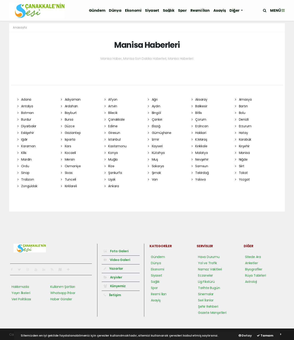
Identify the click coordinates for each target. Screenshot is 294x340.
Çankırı (155, 119)
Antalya (25, 106)
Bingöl (154, 112)
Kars (66, 146)
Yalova (199, 179)
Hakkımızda (20, 286)
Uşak (110, 179)
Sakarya (156, 166)
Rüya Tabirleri (255, 275)
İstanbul (113, 139)
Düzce (68, 126)
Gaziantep (71, 132)
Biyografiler (253, 269)
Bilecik (111, 112)
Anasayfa (20, 27)
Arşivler (113, 277)
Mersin (68, 159)
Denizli (242, 119)
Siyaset (152, 10)
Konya (111, 152)
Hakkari (199, 132)
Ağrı (153, 99)
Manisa (242, 152)
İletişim (112, 295)
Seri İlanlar (206, 300)
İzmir (153, 139)
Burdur (24, 119)
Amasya (243, 99)
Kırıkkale (199, 146)
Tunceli (68, 179)
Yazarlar (113, 268)
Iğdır (22, 139)
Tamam (265, 335)
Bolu (240, 112)
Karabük (243, 139)
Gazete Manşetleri (212, 312)
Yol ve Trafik (207, 263)
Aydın (154, 106)
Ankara (112, 186)
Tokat (241, 172)
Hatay (241, 132)
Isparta (68, 139)
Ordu (23, 166)
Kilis (22, 152)
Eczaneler (205, 275)
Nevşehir (200, 159)
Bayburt (69, 112)
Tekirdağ (200, 172)
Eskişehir (25, 132)
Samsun (200, 166)
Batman (25, 112)
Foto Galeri (116, 251)
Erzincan (200, 126)
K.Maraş (199, 139)
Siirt (239, 166)
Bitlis (197, 112)
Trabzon (25, 179)
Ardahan (69, 106)
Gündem (97, 10)
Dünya (115, 10)
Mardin (24, 159)
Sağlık (169, 10)
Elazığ (154, 126)
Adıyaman (71, 99)
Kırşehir (242, 146)
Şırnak (154, 172)
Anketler (251, 263)
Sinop (23, 172)
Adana (24, 99)
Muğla (111, 159)
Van (153, 179)
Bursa (67, 119)
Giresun (112, 132)
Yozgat (242, 179)
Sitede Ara (253, 257)
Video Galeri (117, 260)
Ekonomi (133, 10)
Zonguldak (27, 186)
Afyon (111, 99)
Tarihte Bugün (209, 288)
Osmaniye (71, 166)
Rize (109, 166)
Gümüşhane (159, 132)
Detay (245, 335)
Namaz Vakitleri (210, 269)
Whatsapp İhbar (62, 293)
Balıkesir (199, 106)
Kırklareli (69, 186)
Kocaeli (68, 152)
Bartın (241, 106)
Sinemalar (206, 294)
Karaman (26, 146)
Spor (182, 10)
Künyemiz (115, 286)
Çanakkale (115, 119)
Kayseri (155, 146)
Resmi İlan (200, 10)
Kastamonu (116, 146)
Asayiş (219, 10)
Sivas (67, 172)
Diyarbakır (27, 126)
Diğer (234, 10)
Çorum (199, 119)
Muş (153, 159)
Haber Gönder (61, 299)
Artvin (111, 106)
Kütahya (156, 152)
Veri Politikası (21, 299)
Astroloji (251, 281)
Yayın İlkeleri (20, 293)
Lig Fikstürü (206, 281)
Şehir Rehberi (208, 306)
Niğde (241, 159)
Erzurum (243, 126)
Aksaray (199, 99)
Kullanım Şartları (62, 286)
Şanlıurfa (113, 172)
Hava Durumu (209, 257)
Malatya (200, 152)
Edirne (111, 126)
